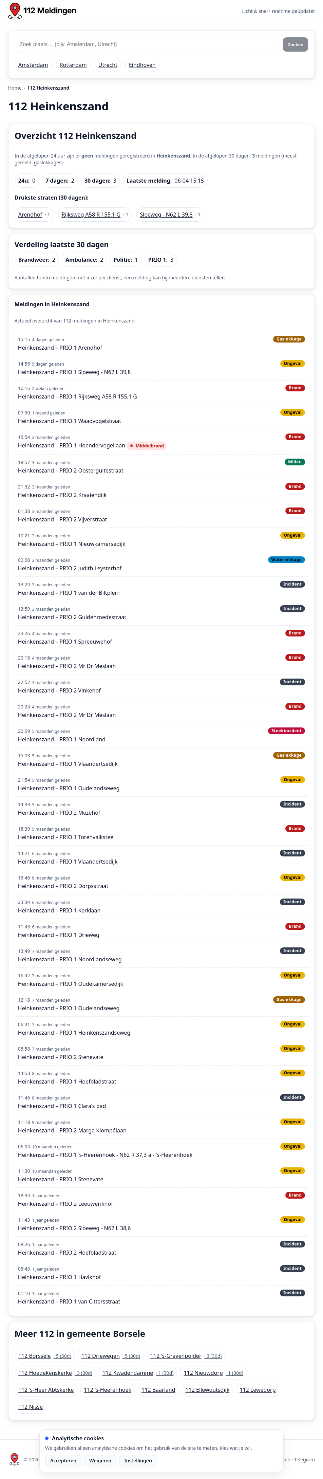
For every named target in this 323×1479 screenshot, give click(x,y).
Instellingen (138, 1460)
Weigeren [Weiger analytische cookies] (100, 1460)
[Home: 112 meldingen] (42, 11)
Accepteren (63, 1460)
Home (15, 88)
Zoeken (296, 44)
